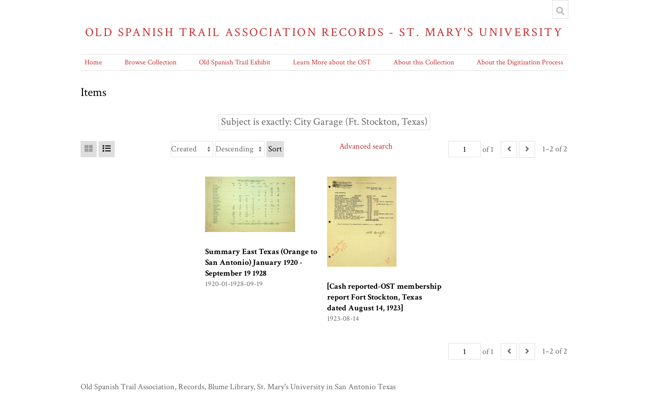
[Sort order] (240, 149)
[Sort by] (192, 149)
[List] (107, 149)
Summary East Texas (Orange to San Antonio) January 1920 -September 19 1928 (261, 262)
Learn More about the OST (332, 62)
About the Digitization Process (520, 62)
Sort (275, 149)
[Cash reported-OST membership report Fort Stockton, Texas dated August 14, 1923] (384, 297)
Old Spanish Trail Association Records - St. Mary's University (324, 32)
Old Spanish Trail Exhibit (234, 62)
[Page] (464, 149)
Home (93, 62)
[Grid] (89, 149)
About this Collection (423, 62)
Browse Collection (150, 62)
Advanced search (365, 146)
